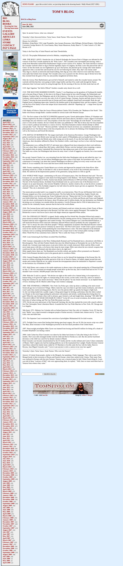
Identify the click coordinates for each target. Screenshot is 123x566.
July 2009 (6, 483)
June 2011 (6, 436)
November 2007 (8, 524)
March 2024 (7, 124)
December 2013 (8, 375)
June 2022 (6, 167)
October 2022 (7, 159)
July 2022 (6, 165)
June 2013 (6, 387)
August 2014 (7, 359)
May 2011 (6, 438)
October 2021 (7, 183)
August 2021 (7, 188)
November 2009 (8, 475)
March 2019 (7, 247)
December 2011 (8, 424)
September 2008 (8, 503)
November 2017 (8, 279)
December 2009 (8, 473)
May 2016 (6, 316)
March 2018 (7, 271)
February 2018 (8, 273)
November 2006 (8, 548)
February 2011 (8, 444)
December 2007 (8, 522)
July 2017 (6, 287)
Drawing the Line (10, 26)
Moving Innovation (11, 28)
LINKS (6, 39)
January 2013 (8, 397)
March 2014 (7, 369)
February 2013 (8, 395)
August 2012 (7, 408)
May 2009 (6, 487)
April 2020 (6, 220)
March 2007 (7, 540)
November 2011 (8, 426)
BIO (5, 18)
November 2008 (8, 499)
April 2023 (6, 147)
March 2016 (7, 320)
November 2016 (8, 304)
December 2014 (8, 351)
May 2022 (6, 169)
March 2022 (7, 173)
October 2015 (7, 330)
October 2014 (7, 355)
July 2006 (6, 556)
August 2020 (7, 212)
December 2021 (8, 179)
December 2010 (8, 448)
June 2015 (6, 338)
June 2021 (6, 192)
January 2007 (8, 544)
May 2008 (6, 512)
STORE (7, 42)
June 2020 (6, 216)
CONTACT (9, 45)
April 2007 (6, 538)
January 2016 (8, 324)
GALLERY (9, 34)
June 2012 (6, 412)
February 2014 (8, 371)
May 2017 (6, 291)
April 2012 (6, 416)
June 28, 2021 (27, 24)
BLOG (6, 21)
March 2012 (7, 418)
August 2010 (7, 457)
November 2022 (8, 157)
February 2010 (8, 469)
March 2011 (7, 442)
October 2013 (7, 379)
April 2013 (6, 391)
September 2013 (8, 381)
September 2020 (8, 210)
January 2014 (8, 373)
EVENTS (7, 31)
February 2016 (8, 322)
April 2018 (6, 269)
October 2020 (7, 208)
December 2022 (8, 155)
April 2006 (6, 563)
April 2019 (6, 245)
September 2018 (8, 259)
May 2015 (6, 340)
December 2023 (8, 130)
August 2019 (7, 236)
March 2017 (7, 296)
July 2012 (6, 410)
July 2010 (6, 459)
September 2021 (8, 185)
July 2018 (6, 263)
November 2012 (8, 402)
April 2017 (6, 294)
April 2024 (6, 122)
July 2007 (6, 532)
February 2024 (8, 126)
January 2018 (8, 275)
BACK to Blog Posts (28, 19)
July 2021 (6, 190)
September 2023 (8, 137)
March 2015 (7, 344)
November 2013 (8, 377)
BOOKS (7, 24)
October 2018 (7, 257)
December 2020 (8, 204)
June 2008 (6, 510)
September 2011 (8, 430)
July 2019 (6, 238)
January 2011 (8, 446)
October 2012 (7, 404)
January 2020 (8, 226)
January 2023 (8, 153)
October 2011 (7, 428)
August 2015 (7, 334)
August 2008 (7, 506)
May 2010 (6, 463)
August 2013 (7, 383)
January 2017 (8, 300)
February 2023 (8, 151)
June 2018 (6, 265)
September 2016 (8, 308)
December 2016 (8, 302)
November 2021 (8, 181)
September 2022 (8, 161)
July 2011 (6, 434)
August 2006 (7, 554)
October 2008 (7, 501)
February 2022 (8, 175)
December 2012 (8, 400)
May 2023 (6, 145)
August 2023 (7, 139)
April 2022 (6, 171)
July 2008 (6, 508)
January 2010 (8, 471)
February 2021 (8, 200)
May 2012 (6, 414)
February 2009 (8, 493)
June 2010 (6, 461)
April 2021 (6, 196)
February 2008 (8, 518)
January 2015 (8, 349)
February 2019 (8, 249)
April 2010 (6, 465)
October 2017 (7, 281)
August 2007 (7, 530)
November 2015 (8, 328)
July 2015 (6, 336)
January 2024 (8, 128)
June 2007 (6, 534)
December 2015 (8, 326)
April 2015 (6, 342)
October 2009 (7, 477)
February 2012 (8, 420)
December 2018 (8, 253)
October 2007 (7, 526)
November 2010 (8, 450)
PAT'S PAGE (9, 48)
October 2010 (7, 453)
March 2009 (7, 491)
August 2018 (7, 261)
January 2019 (8, 251)
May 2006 (6, 561)
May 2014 (6, 365)
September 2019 (8, 234)
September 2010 (8, 455)
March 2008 (7, 516)
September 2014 (8, 357)
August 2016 (7, 310)
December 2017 (8, 277)
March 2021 (7, 198)
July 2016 (6, 312)
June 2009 (6, 485)
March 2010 (7, 467)
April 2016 (6, 318)
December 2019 (8, 228)
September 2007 (8, 528)
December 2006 (8, 546)
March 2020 (7, 222)
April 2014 (6, 367)
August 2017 (7, 285)
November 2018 (8, 255)
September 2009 (8, 479)
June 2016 (6, 314)
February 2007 (8, 542)
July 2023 (6, 141)
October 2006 (7, 550)
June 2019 (6, 241)
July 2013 (6, 385)
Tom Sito (45, 395)
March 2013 (7, 393)
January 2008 (8, 520)
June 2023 (6, 143)
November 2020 (8, 206)
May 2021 (6, 194)
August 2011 (7, 432)
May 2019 (6, 243)
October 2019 (7, 232)
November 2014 (8, 353)
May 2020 (6, 218)
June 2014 (6, 363)
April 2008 (6, 514)
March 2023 (7, 149)
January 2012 (8, 422)
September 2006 (8, 552)
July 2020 (6, 214)
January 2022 (8, 177)
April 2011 (6, 440)
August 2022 (7, 163)
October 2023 (7, 135)
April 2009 (6, 489)
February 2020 (8, 224)
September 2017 (8, 283)
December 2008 (8, 497)
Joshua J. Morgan (87, 395)
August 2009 (7, 481)
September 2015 (8, 332)
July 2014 (6, 361)
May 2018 (6, 267)
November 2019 (8, 230)
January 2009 (8, 495)
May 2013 (6, 389)
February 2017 (8, 298)
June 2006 (6, 559)
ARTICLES (9, 36)
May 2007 (6, 536)
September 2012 (8, 406)
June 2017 (6, 289)
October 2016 (7, 306)
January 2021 (8, 202)
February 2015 (8, 347)
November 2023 (8, 132)
